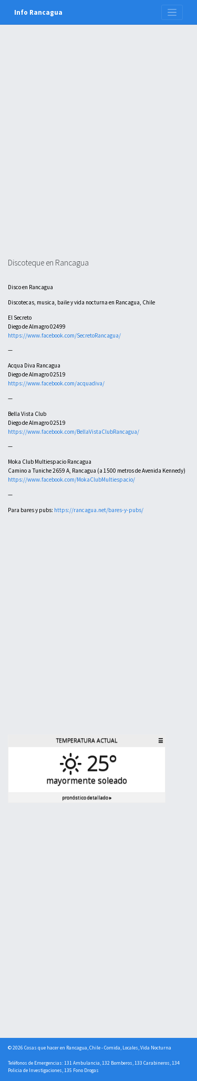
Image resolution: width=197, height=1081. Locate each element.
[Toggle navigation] (172, 12)
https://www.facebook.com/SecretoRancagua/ (64, 335)
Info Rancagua (38, 12)
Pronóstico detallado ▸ (87, 797)
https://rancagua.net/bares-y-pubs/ (98, 510)
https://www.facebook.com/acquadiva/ (56, 383)
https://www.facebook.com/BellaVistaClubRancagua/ (73, 431)
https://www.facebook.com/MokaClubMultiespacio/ (71, 479)
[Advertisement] (98, 154)
